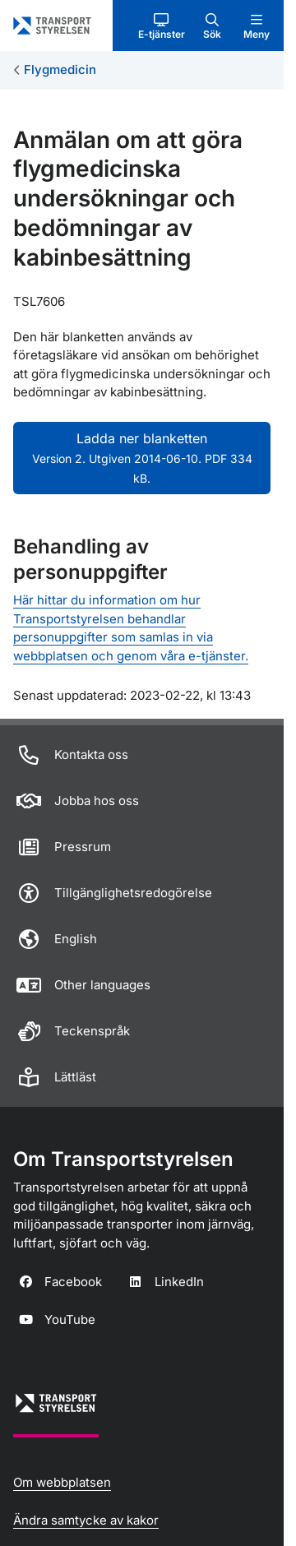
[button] (162, 25)
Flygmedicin (60, 69)
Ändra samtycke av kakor (86, 1520)
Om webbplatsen (62, 1482)
